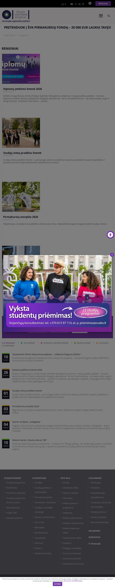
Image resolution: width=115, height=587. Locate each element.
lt (63, 4)
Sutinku (57, 584)
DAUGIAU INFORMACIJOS (73, 581)
